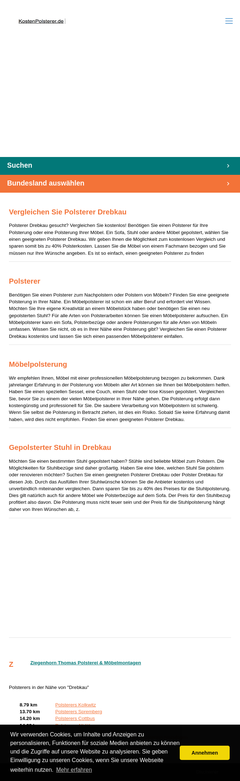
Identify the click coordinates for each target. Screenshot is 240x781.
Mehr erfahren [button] (74, 770)
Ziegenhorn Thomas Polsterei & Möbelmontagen (85, 662)
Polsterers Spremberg (78, 711)
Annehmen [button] (205, 753)
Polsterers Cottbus (75, 718)
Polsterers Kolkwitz (75, 705)
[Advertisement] (120, 103)
